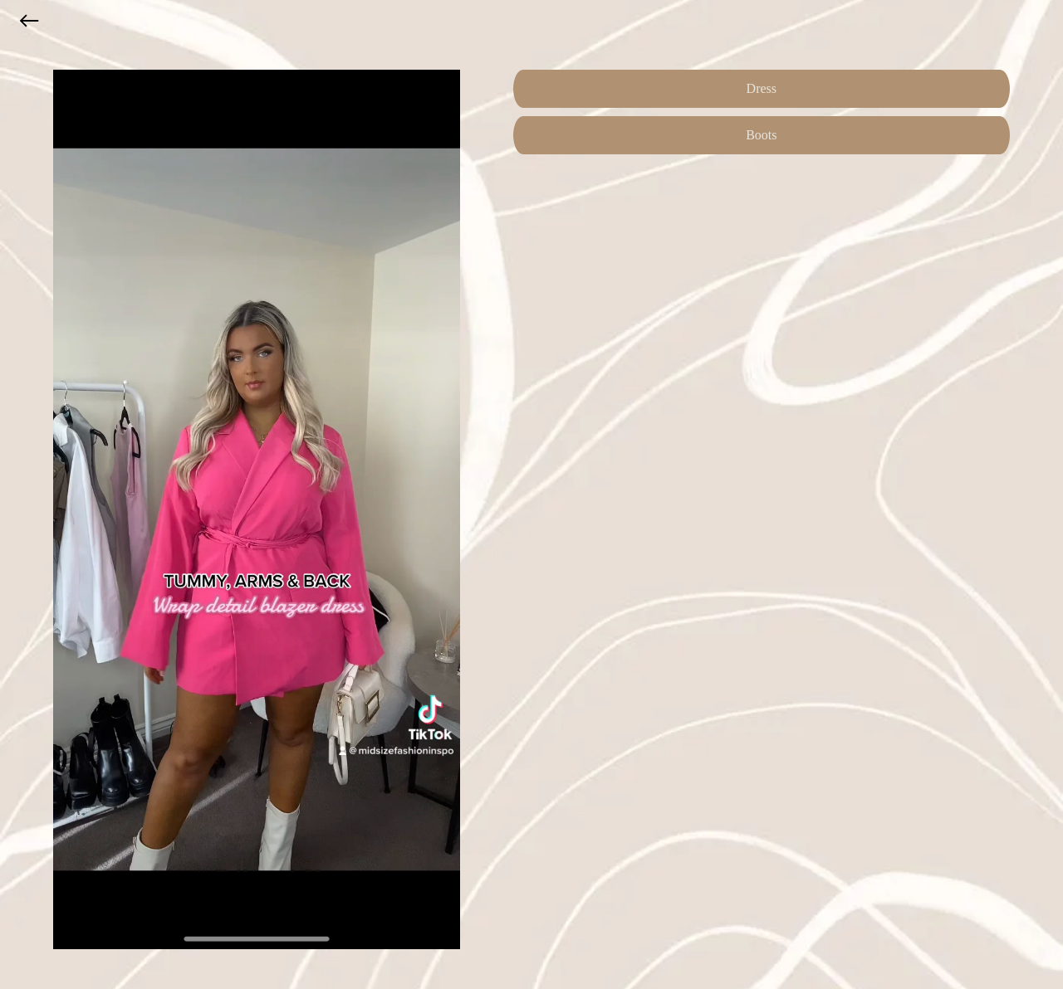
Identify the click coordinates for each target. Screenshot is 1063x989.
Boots (761, 135)
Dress (761, 88)
